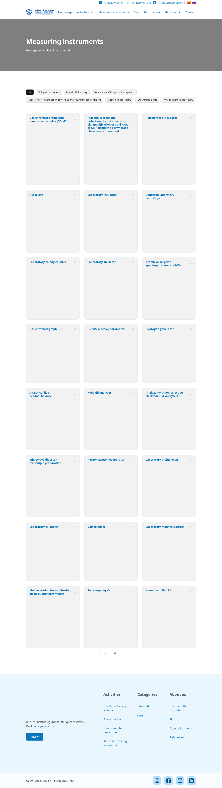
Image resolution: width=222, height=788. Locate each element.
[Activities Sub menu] (92, 12)
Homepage (65, 12)
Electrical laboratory (76, 92)
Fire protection (112, 719)
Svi (30, 92)
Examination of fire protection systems (114, 92)
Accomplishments (181, 728)
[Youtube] (180, 780)
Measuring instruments (113, 12)
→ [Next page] (120, 653)
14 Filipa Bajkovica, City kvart (171, 2)
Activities (83, 12)
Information (152, 12)
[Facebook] (168, 780)
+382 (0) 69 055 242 (141, 2)
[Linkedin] (191, 780)
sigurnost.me (46, 726)
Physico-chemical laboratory (178, 99)
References (177, 737)
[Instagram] (157, 780)
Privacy (35, 736)
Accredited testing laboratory (115, 743)
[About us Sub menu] (179, 12)
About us (170, 12)
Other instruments (147, 99)
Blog (136, 12)
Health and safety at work (114, 708)
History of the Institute (178, 708)
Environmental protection (112, 730)
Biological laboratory (49, 92)
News (140, 715)
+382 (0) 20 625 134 (113, 2)
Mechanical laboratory (119, 99)
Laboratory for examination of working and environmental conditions (65, 99)
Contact (191, 12)
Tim (172, 719)
